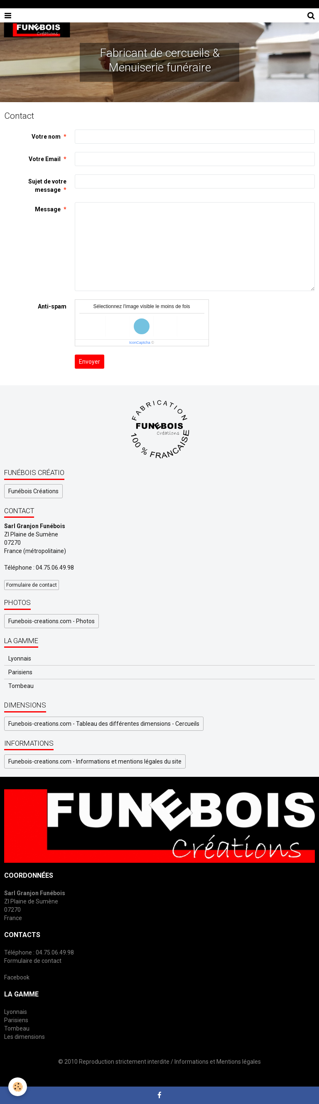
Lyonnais (19, 658)
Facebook (16, 977)
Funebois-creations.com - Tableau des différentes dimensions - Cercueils (103, 723)
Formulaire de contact (31, 585)
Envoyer (89, 361)
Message (48, 209)
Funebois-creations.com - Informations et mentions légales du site (95, 761)
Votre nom (46, 136)
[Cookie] (17, 1086)
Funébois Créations (33, 491)
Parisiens (20, 672)
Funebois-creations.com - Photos (51, 621)
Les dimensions (24, 1036)
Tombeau (21, 686)
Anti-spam (52, 306)
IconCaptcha (139, 342)
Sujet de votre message (47, 185)
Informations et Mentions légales (217, 1061)
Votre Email (45, 159)
